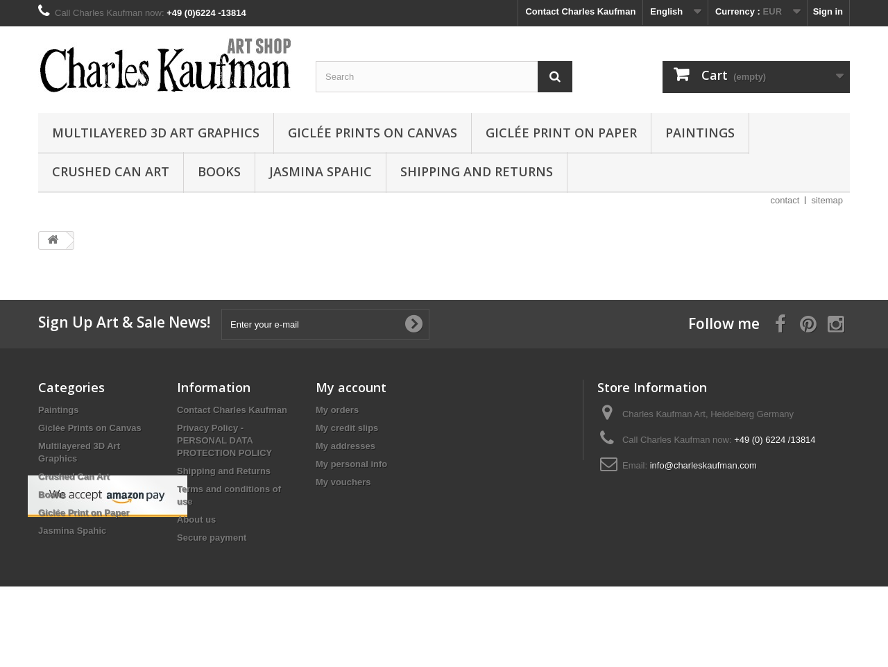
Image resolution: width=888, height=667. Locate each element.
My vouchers (343, 482)
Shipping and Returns (476, 171)
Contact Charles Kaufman (580, 11)
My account (351, 387)
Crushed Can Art (110, 171)
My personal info (351, 464)
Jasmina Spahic (320, 171)
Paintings (700, 132)
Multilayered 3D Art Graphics (155, 132)
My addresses (345, 446)
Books (219, 171)
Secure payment (211, 537)
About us (196, 519)
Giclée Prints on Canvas (372, 132)
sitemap (827, 200)
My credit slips (347, 428)
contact (785, 200)
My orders (337, 410)
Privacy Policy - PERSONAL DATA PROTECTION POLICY (224, 440)
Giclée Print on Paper (561, 132)
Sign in (828, 11)
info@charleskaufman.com (703, 465)
